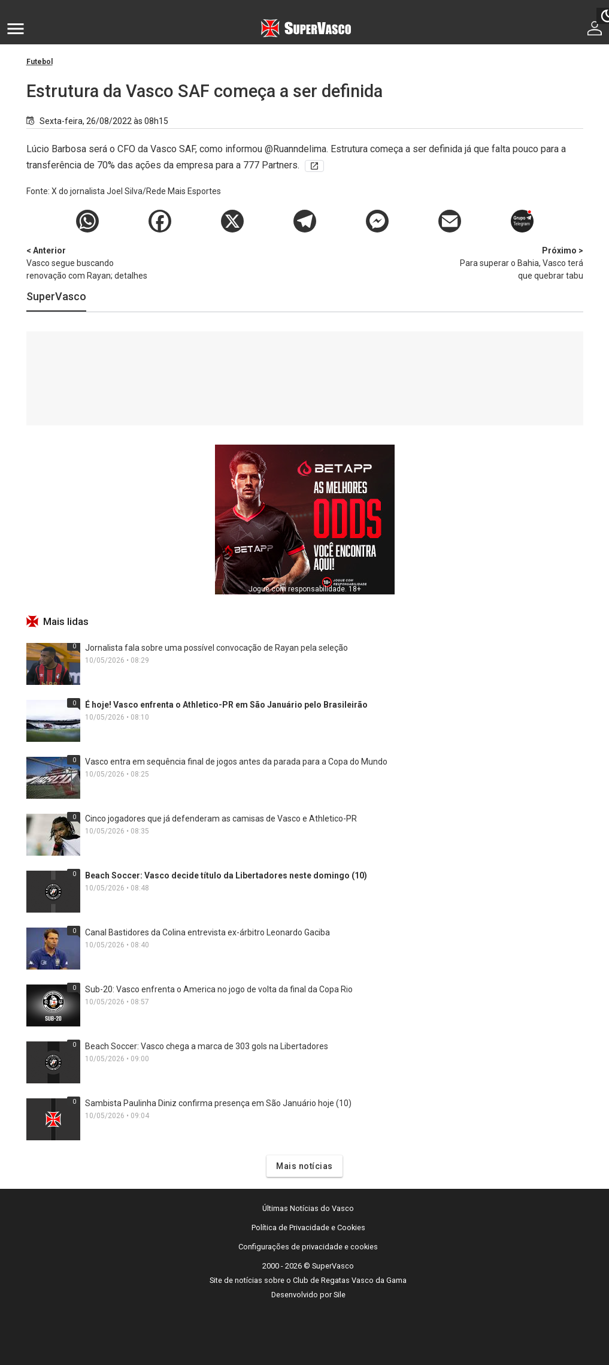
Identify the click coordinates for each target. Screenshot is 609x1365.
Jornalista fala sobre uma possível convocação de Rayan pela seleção (216, 648)
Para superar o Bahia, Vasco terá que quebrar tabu (520, 262)
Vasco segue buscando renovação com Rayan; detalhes (89, 262)
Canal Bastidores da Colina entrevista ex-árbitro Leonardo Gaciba (207, 932)
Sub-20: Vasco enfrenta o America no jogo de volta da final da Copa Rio (219, 989)
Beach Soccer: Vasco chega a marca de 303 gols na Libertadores (206, 1046)
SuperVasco (56, 296)
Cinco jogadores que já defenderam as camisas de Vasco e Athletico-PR (221, 818)
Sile (340, 1294)
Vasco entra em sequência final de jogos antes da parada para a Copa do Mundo (236, 761)
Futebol (39, 62)
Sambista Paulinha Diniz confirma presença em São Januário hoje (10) (218, 1103)
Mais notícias (304, 1166)
